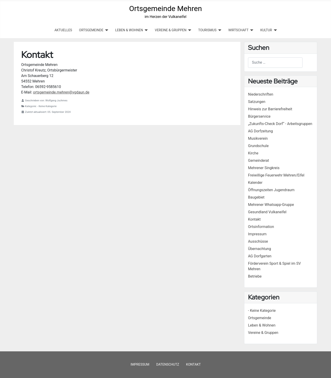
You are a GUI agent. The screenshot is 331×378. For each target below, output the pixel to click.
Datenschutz (167, 365)
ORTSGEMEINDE (91, 30)
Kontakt (193, 365)
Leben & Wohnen (261, 325)
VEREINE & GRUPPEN (170, 30)
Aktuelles (63, 30)
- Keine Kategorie (262, 310)
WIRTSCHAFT (238, 30)
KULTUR (266, 30)
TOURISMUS (207, 30)
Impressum (140, 365)
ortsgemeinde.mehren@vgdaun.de (61, 92)
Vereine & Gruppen (263, 332)
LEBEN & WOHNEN (129, 30)
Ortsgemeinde (259, 318)
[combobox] (275, 62)
